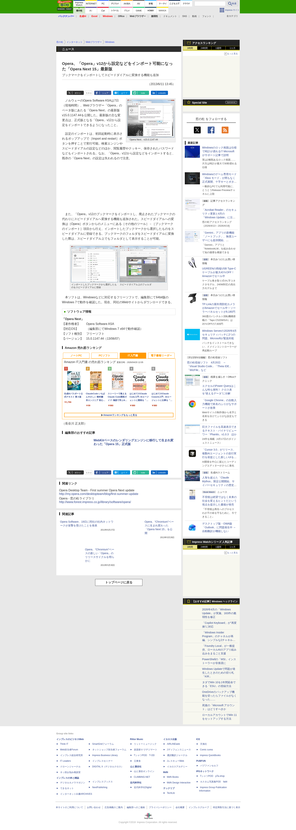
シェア (105, 93)
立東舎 (137, 761)
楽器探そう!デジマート (145, 749)
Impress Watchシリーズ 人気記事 (212, 541)
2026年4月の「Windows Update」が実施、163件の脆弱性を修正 (219, 613)
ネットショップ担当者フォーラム (109, 749)
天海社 (203, 744)
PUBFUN (201, 761)
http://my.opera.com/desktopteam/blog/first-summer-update (98, 493)
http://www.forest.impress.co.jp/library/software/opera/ (95, 502)
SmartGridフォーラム (103, 744)
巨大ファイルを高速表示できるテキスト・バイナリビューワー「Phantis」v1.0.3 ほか (219, 430)
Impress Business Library (105, 755)
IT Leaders (65, 761)
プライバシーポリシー (160, 807)
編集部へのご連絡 (136, 807)
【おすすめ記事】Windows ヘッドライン (215, 601)
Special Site (199, 102)
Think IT (64, 744)
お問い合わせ (94, 807)
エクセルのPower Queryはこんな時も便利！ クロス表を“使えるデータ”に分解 (219, 389)
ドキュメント (170, 16)
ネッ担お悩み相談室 (70, 772)
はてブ (124, 93)
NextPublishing (99, 787)
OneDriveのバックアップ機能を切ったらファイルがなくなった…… (219, 695)
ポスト (78, 93)
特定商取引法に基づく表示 (226, 807)
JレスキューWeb (175, 761)
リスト (89, 93)
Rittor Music (136, 739)
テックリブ (169, 788)
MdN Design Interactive (179, 782)
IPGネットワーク (205, 771)
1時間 (190, 48)
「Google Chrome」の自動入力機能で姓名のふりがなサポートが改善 (219, 404)
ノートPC (76, 355)
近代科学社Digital (142, 787)
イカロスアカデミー (177, 766)
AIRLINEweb (173, 744)
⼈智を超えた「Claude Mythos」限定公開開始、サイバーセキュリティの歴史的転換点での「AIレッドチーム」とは (219, 485)
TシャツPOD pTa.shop (212, 776)
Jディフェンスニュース (179, 749)
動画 (194, 16)
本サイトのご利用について (69, 807)
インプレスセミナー (102, 761)
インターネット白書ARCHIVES (76, 794)
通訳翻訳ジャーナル (177, 755)
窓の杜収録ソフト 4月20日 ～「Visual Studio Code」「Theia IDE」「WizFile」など (209, 366)
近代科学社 (135, 782)
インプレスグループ (199, 807)
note (143, 93)
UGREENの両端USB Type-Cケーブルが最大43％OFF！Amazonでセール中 (219, 272)
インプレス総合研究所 (71, 755)
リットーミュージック (145, 744)
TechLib (171, 793)
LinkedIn (162, 93)
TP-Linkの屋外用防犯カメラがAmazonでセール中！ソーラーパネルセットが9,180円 (219, 308)
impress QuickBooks (210, 755)
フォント (206, 16)
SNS (184, 16)
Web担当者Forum (69, 749)
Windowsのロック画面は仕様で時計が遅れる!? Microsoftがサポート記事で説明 (219, 151)
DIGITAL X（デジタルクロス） (108, 766)
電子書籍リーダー (161, 355)
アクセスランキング (204, 43)
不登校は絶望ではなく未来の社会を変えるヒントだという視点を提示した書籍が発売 (219, 500)
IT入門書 (133, 355)
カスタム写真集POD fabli (213, 781)
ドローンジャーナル (70, 766)
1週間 (218, 48)
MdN (165, 772)
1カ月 (232, 48)
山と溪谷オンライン (144, 771)
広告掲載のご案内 (114, 807)
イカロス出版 (170, 739)
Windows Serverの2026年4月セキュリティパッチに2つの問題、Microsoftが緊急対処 (219, 334)
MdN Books (173, 777)
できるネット (67, 788)
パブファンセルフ (209, 765)
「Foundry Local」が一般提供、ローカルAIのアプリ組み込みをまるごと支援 (219, 649)
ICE (198, 739)
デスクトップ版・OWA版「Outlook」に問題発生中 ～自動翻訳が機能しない (219, 527)
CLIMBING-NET (142, 777)
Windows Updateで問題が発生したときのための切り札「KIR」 (218, 672)
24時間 (204, 48)
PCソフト (104, 355)
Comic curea (206, 749)
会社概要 (180, 807)
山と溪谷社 (135, 766)
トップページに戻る (118, 582)
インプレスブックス (102, 781)
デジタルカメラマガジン (72, 782)
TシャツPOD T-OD (144, 755)
